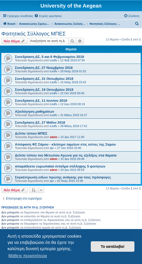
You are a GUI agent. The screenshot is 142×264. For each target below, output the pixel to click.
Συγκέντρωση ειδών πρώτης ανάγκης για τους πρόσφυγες (63, 177)
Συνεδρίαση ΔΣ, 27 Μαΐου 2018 (40, 122)
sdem (53, 137)
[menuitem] (48, 16)
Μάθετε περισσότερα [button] (27, 256)
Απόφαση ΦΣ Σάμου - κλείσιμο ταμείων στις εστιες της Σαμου (65, 144)
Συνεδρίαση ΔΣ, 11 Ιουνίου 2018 (41, 101)
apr (52, 147)
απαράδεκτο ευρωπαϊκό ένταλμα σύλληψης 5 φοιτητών (60, 166)
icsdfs (53, 60)
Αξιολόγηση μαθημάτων (34, 111)
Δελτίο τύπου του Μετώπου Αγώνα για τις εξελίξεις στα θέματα (65, 155)
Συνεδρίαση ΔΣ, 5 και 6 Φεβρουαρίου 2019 (49, 57)
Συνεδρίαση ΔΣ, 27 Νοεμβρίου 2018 (44, 68)
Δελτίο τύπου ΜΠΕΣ (31, 133)
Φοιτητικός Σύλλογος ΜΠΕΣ (33, 34)
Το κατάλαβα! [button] (112, 246)
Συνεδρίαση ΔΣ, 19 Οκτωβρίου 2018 (44, 90)
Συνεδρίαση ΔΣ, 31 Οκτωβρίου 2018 (44, 79)
